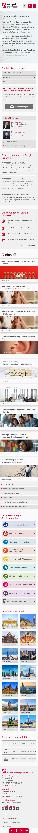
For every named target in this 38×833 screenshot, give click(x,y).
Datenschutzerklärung (11, 822)
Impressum (6, 826)
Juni (32, 743)
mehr (4, 59)
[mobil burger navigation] (24, 6)
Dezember (32, 759)
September (32, 751)
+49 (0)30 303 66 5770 (13, 796)
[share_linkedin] (26, 830)
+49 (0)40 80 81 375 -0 (13, 783)
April (15, 743)
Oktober (15, 759)
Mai (23, 743)
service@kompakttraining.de (12, 802)
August (23, 751)
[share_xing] (11, 830)
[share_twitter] (21, 830)
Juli (14, 751)
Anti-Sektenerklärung (10, 818)
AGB (4, 814)
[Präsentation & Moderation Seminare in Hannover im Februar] (30, 6)
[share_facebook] (16, 830)
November (23, 759)
